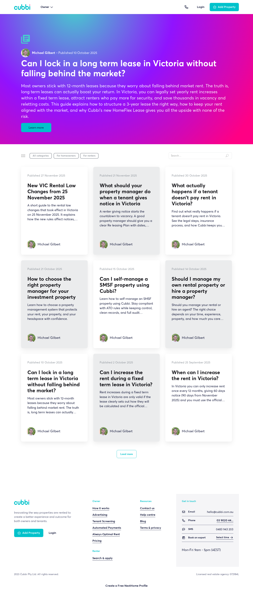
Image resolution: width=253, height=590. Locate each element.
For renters (89, 156)
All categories (41, 156)
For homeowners (66, 156)
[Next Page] (127, 454)
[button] (47, 7)
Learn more (36, 127)
